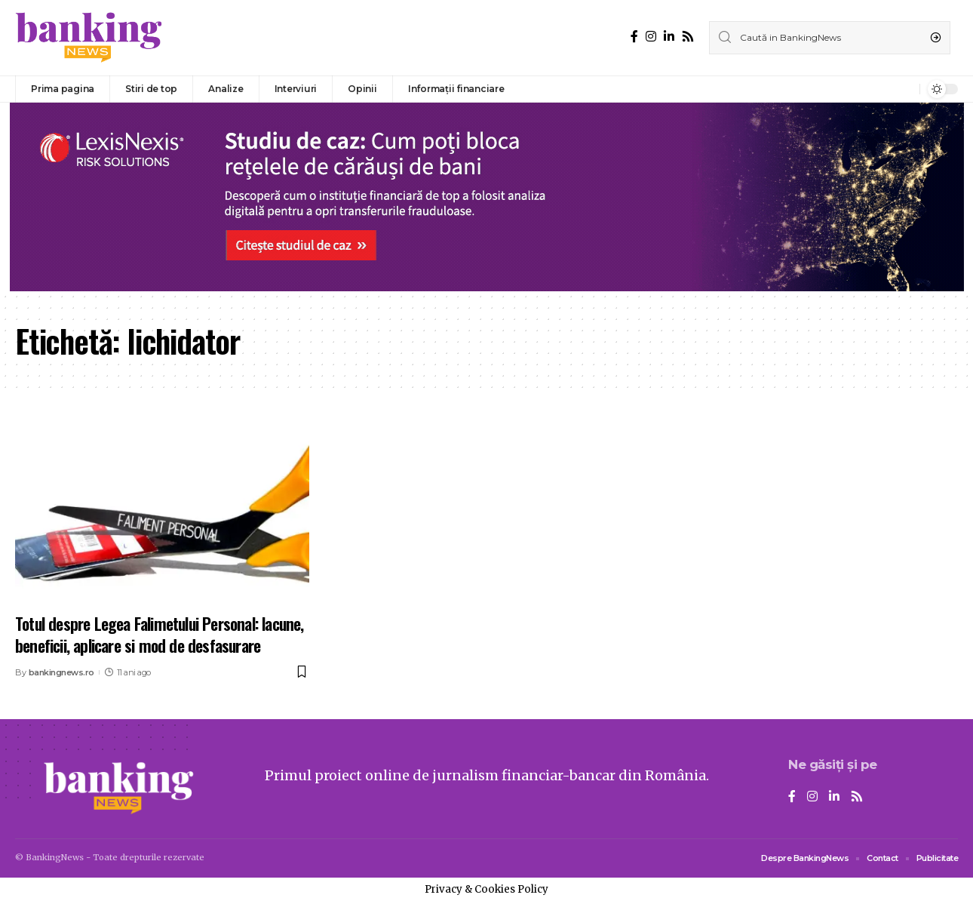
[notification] (904, 89)
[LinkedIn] (669, 36)
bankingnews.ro (61, 672)
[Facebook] (634, 36)
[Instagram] (651, 36)
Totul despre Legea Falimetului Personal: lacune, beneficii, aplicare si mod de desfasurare (159, 634)
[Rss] (688, 36)
